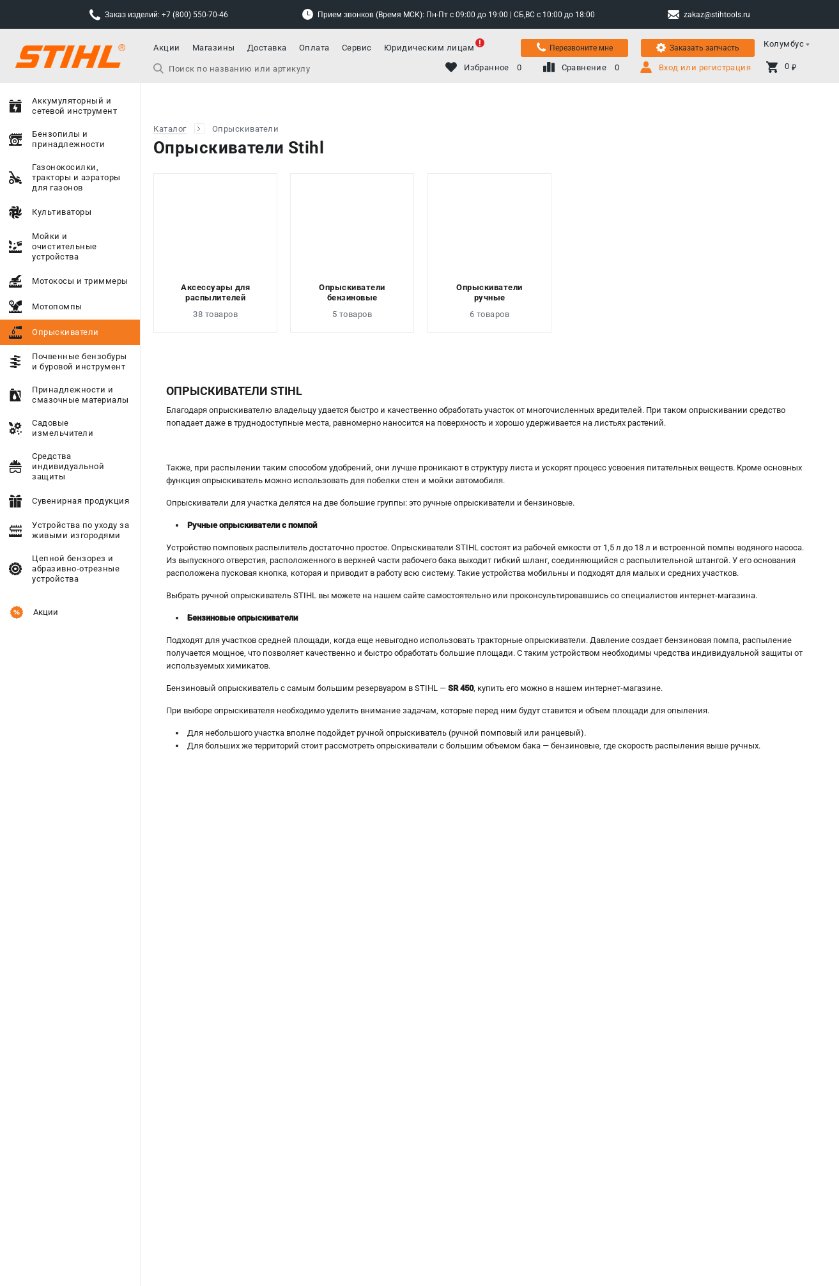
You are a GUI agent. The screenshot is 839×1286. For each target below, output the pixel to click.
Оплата (314, 47)
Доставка (267, 47)
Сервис (357, 47)
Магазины (213, 47)
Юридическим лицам (429, 47)
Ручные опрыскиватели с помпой (252, 525)
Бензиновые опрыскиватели (242, 618)
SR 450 (460, 688)
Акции (166, 47)
